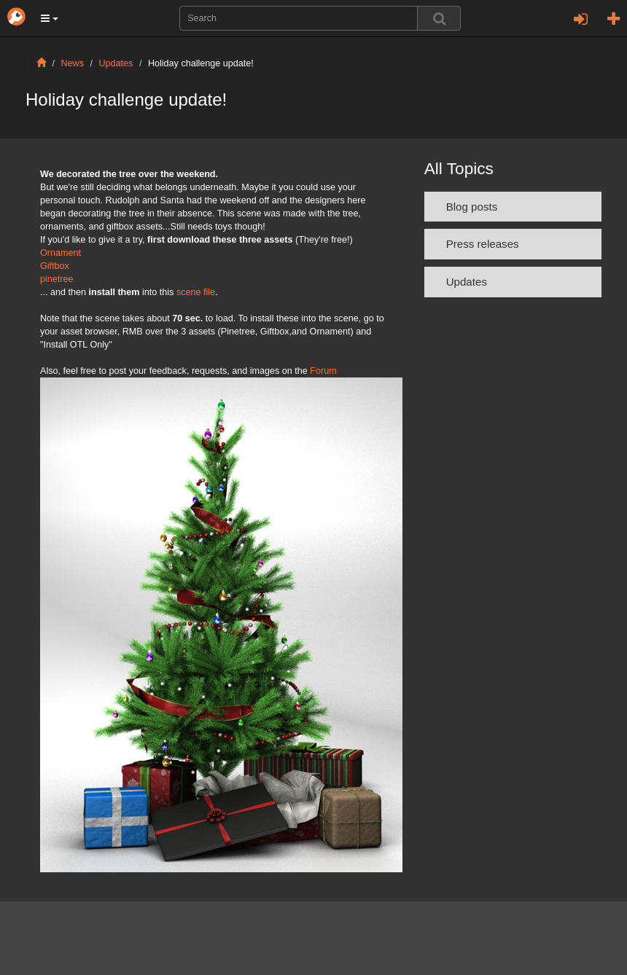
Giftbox (54, 266)
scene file (195, 292)
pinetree (57, 279)
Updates (116, 63)
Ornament (60, 253)
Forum (323, 371)
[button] (49, 18)
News (73, 63)
